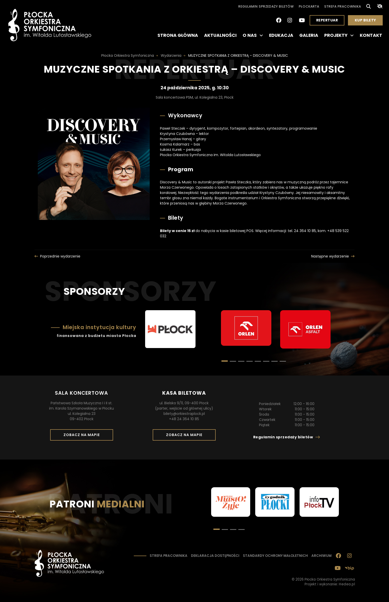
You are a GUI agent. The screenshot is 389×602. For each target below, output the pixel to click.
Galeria (308, 35)
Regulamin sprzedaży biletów (266, 6)
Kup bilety (367, 21)
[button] (233, 361)
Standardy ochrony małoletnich (275, 555)
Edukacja (281, 35)
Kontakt (371, 35)
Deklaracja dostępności (215, 555)
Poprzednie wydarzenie (60, 256)
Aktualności (220, 35)
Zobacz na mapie (83, 436)
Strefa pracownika (342, 6)
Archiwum (321, 555)
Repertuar (327, 20)
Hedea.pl (347, 584)
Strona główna (177, 35)
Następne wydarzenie (330, 256)
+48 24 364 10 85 (184, 418)
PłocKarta (309, 6)
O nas (253, 35)
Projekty (339, 35)
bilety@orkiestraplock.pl (184, 413)
